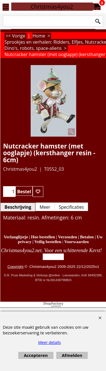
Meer (45, 207)
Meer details (49, 342)
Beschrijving (17, 207)
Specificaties (71, 207)
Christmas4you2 (52, 6)
